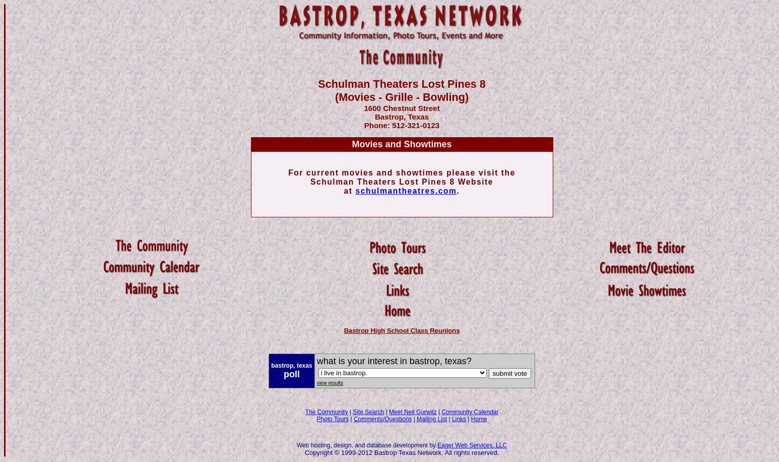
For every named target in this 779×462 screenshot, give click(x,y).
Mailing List (432, 419)
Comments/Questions (383, 419)
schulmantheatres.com (406, 191)
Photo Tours (332, 419)
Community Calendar (470, 412)
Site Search (368, 412)
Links (459, 419)
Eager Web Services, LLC (472, 445)
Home (479, 419)
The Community (326, 412)
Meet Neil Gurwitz (413, 412)
